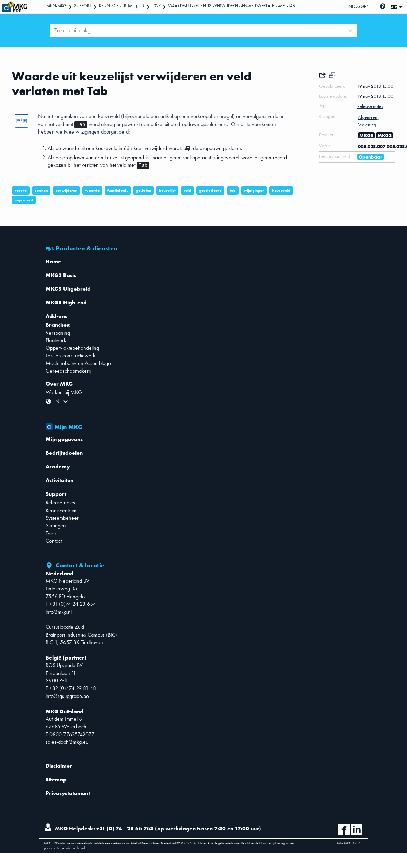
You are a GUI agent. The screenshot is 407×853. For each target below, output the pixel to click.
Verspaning (58, 332)
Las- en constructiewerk (70, 355)
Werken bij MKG (64, 392)
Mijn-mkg (56, 6)
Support (82, 6)
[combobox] (54, 30)
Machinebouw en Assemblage (78, 363)
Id (142, 6)
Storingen (56, 525)
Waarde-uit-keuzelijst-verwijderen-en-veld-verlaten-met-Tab (231, 6)
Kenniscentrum (116, 6)
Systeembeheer (62, 518)
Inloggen (359, 6)
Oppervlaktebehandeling (72, 347)
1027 (156, 6)
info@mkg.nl (59, 611)
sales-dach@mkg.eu (67, 741)
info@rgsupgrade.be (67, 696)
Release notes (60, 502)
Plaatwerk (56, 340)
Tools (51, 533)
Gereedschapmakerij (68, 370)
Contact (54, 540)
